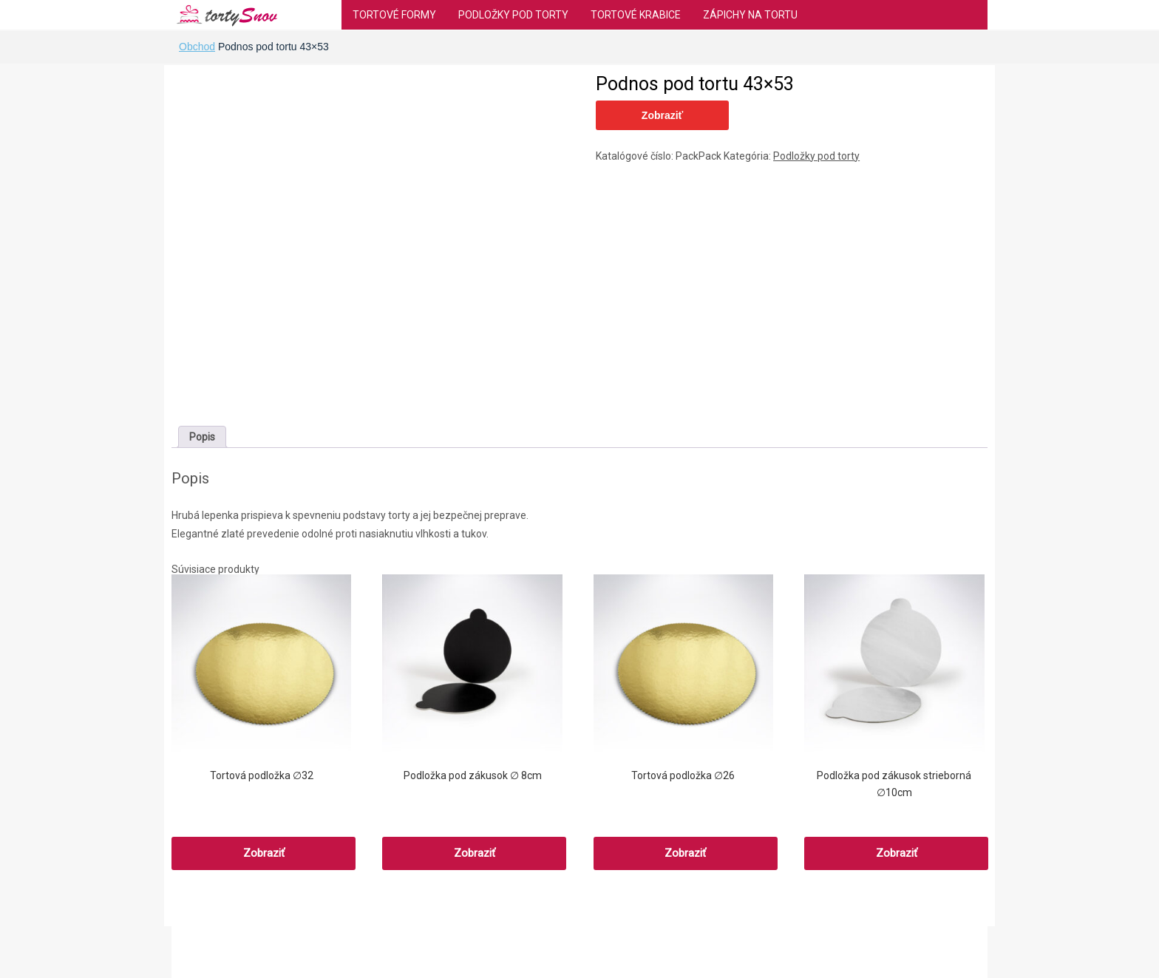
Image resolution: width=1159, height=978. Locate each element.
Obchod (197, 46)
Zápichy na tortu (750, 15)
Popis (202, 437)
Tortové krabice (636, 15)
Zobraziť (663, 115)
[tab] (202, 437)
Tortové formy (394, 15)
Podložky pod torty (513, 15)
